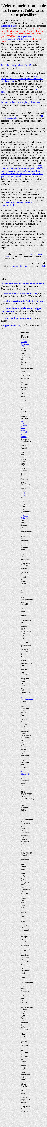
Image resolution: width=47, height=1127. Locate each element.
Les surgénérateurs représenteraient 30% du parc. (17, 37)
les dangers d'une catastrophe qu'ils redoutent (21, 102)
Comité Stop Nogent (21, 266)
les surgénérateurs (27, 698)
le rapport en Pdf (8, 26)
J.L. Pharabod (25, 772)
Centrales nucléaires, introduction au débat (23, 283)
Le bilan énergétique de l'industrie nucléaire (23, 301)
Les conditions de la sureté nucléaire (19, 293)
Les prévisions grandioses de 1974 (16, 65)
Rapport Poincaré (11, 325)
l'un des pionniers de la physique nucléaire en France (25, 429)
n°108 (42, 266)
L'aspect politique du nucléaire (17, 318)
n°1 (25, 342)
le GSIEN (24, 494)
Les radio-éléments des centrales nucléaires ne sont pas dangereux (22, 78)
